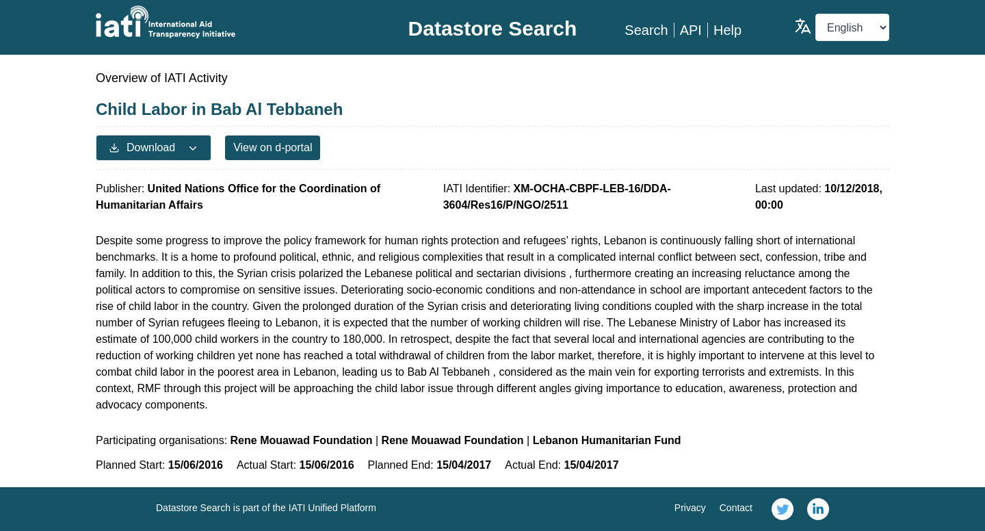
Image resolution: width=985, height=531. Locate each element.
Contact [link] (736, 507)
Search (646, 30)
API (691, 30)
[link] (782, 509)
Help (727, 30)
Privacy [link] (690, 507)
